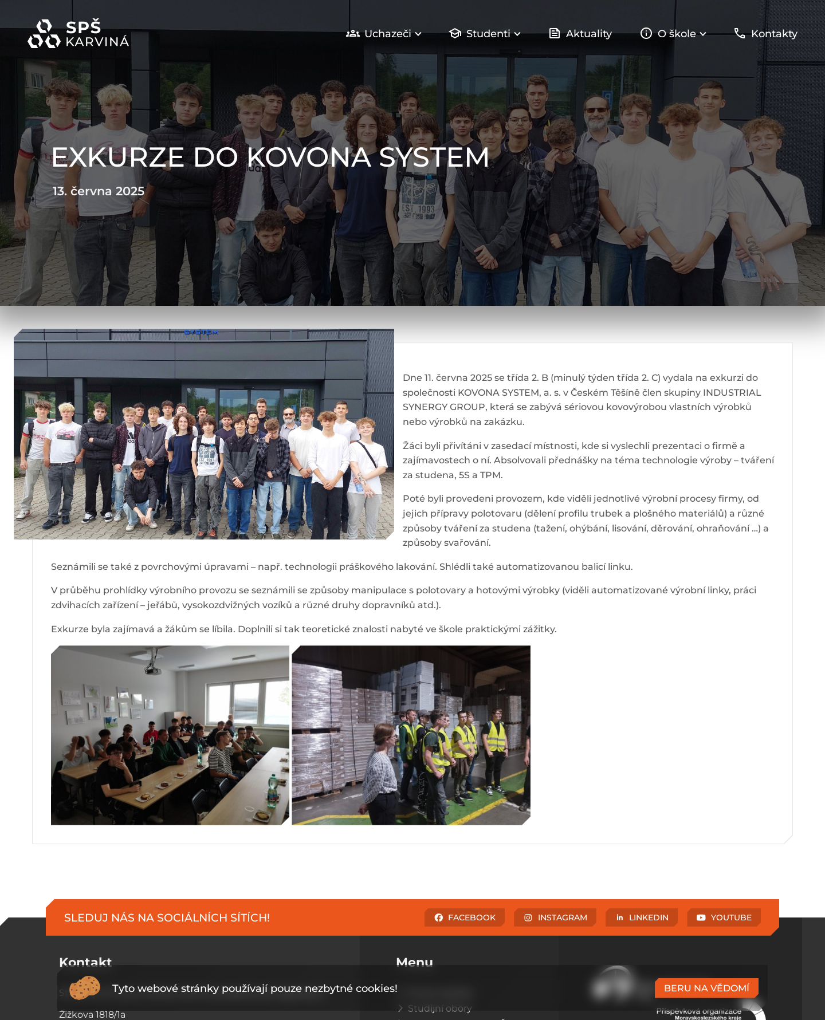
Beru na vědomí (706, 988)
